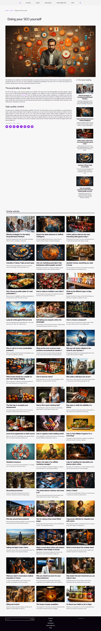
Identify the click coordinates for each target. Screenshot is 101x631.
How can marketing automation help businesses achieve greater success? (85, 190)
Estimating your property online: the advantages (48, 321)
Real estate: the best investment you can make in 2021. (80, 577)
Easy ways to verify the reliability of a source (79, 406)
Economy (28, 2)
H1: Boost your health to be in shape (78, 604)
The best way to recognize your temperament (17, 406)
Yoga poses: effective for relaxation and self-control (80, 520)
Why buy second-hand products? (17, 519)
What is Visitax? (71, 490)
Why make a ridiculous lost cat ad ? (78, 376)
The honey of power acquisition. (47, 604)
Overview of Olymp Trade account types (85, 166)
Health (38, 2)
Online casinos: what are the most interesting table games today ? (85, 142)
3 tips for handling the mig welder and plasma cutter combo (79, 463)
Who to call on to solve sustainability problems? (19, 349)
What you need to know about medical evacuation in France (19, 577)
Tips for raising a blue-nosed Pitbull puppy (48, 520)
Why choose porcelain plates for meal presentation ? (19, 292)
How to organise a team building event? (50, 433)
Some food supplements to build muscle (20, 433)
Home (6, 10)
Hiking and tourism (12, 604)
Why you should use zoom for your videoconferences (48, 577)
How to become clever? (44, 376)
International (48, 2)
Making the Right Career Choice (17, 547)
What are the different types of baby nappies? (78, 292)
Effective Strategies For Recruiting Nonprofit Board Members (84, 97)
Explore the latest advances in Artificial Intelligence (85, 120)
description (24, 95)
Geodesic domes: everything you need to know (79, 264)
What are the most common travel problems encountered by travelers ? (49, 349)
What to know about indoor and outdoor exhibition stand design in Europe (50, 548)
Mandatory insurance (13, 462)
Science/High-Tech (61, 2)
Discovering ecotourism (14, 490)
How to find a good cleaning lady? (48, 405)
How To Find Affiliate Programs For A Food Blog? (79, 434)
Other (72, 2)
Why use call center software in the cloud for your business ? (78, 349)
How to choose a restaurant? (76, 320)
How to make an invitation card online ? (50, 291)
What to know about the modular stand (80, 547)
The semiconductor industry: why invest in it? (50, 491)
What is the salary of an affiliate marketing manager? (47, 463)
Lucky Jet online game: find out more (19, 320)
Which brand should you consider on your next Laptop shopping (19, 377)
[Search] (17, 619)
